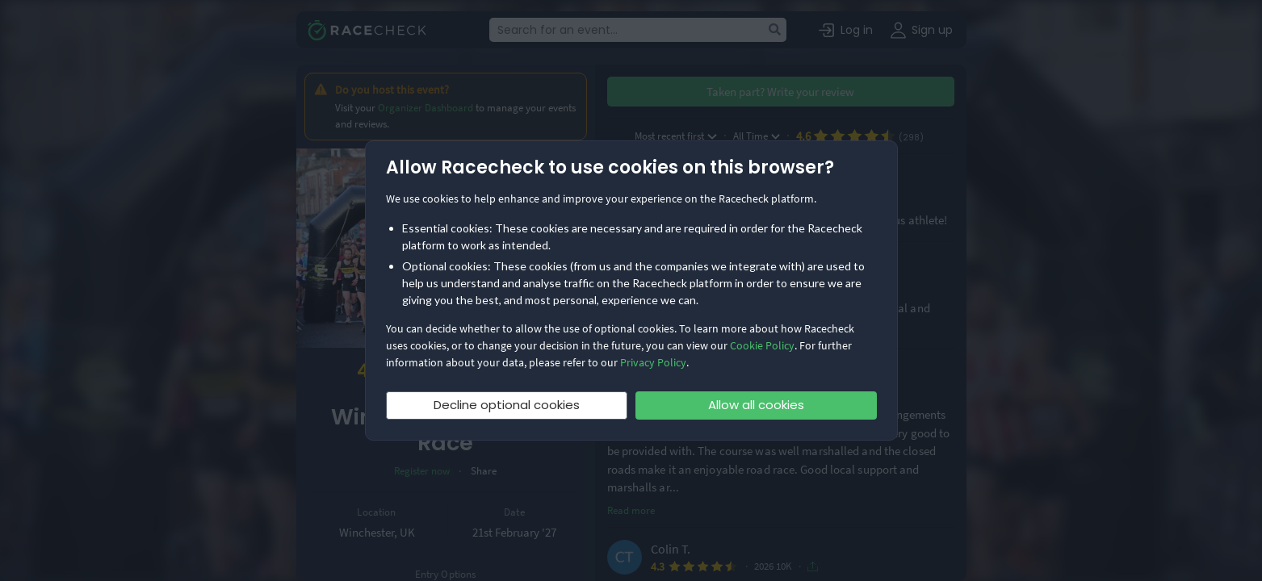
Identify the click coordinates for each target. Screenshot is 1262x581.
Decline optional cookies (507, 404)
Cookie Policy (762, 345)
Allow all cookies (756, 404)
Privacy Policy (653, 362)
